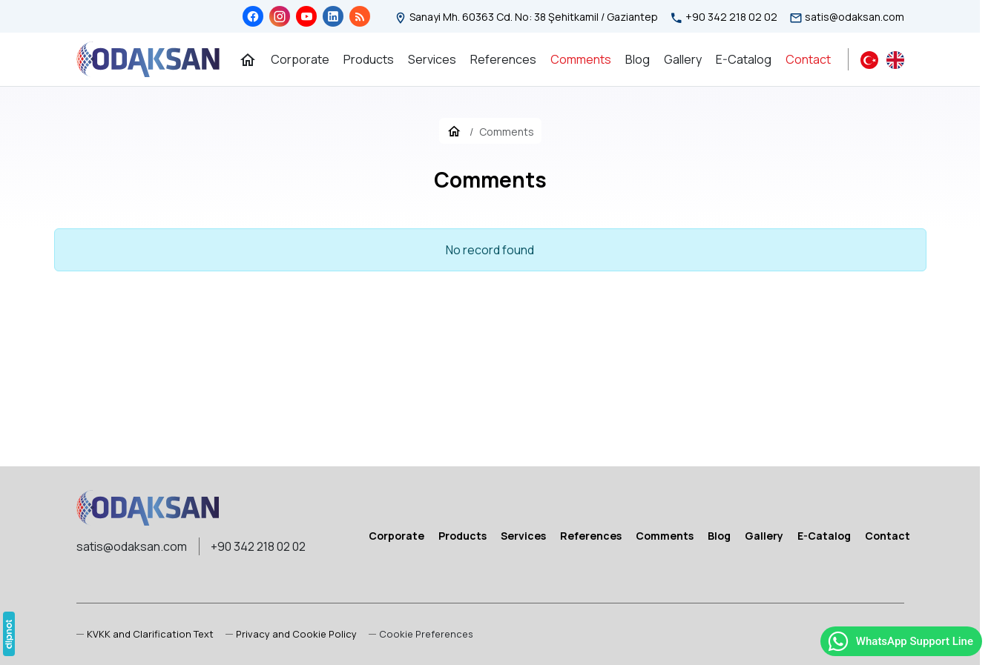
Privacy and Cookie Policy (296, 634)
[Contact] (808, 59)
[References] (503, 59)
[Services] (432, 59)
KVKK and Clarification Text (150, 634)
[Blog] (359, 16)
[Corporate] (300, 59)
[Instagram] (279, 16)
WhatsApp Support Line (899, 641)
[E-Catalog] (743, 59)
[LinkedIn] (333, 16)
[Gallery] (683, 59)
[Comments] (580, 59)
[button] (421, 634)
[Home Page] (248, 59)
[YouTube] (306, 16)
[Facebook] (253, 16)
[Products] (369, 59)
